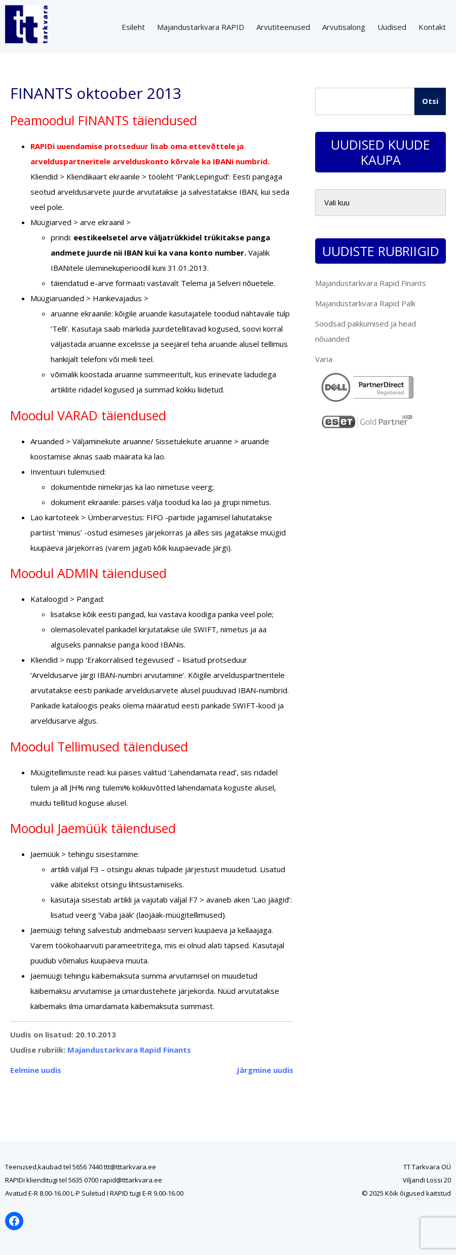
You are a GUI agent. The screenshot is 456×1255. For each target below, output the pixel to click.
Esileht (133, 27)
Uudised (391, 27)
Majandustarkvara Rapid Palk (365, 303)
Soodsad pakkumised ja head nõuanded (365, 331)
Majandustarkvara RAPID (200, 27)
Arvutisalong (343, 27)
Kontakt (432, 27)
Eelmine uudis (35, 1070)
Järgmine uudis (265, 1070)
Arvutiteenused (283, 27)
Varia (323, 359)
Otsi (430, 101)
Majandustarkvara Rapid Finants (129, 1050)
